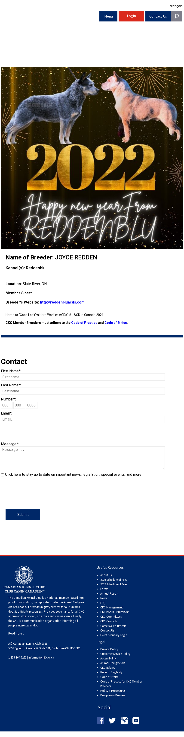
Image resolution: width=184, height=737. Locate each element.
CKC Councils (108, 626)
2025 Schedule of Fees (113, 589)
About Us (106, 580)
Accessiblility (108, 663)
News (103, 603)
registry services (50, 612)
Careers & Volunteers (113, 630)
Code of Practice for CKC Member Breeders (121, 688)
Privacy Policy (109, 654)
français (176, 5)
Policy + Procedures (112, 695)
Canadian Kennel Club (50, 17)
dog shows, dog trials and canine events (46, 621)
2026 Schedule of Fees (113, 584)
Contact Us (158, 16)
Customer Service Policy (115, 658)
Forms (104, 594)
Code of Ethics (115, 323)
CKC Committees (111, 621)
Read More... (16, 638)
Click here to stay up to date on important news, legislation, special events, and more (73, 479)
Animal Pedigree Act (112, 668)
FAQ (102, 607)
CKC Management (111, 612)
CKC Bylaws (107, 672)
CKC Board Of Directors (114, 617)
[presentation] (36, 500)
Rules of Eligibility (111, 677)
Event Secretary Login (113, 640)
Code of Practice (84, 323)
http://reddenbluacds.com (62, 302)
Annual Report (109, 598)
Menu (108, 16)
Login (131, 15)
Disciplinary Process (112, 700)
